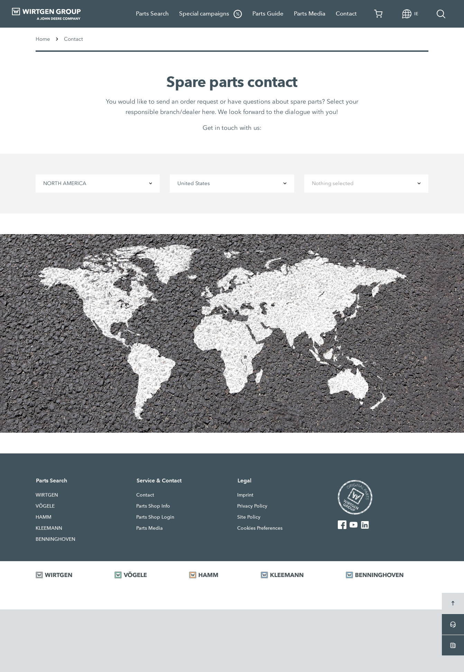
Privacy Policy (252, 506)
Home (43, 39)
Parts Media (309, 13)
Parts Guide (268, 13)
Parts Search (152, 13)
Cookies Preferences (259, 528)
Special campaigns (210, 14)
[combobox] (98, 183)
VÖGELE (45, 506)
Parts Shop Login (155, 517)
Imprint (245, 495)
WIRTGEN (47, 495)
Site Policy (248, 517)
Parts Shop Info (153, 506)
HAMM (44, 517)
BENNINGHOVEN (55, 539)
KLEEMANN (49, 528)
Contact (346, 13)
